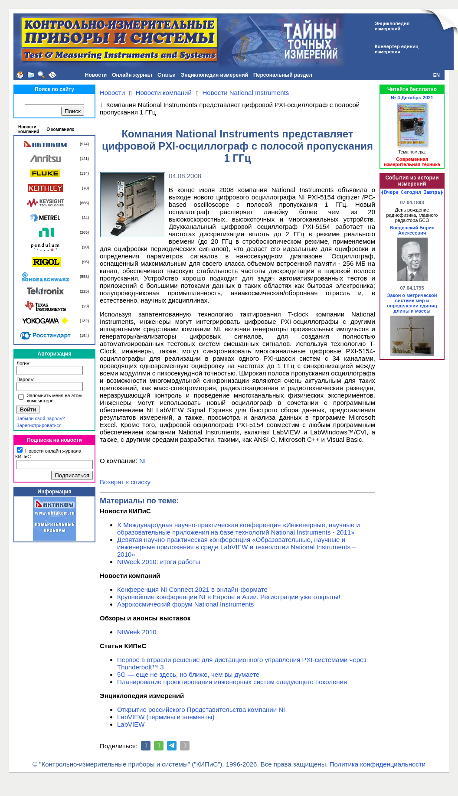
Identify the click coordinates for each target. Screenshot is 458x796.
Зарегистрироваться (39, 425)
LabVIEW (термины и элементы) (165, 717)
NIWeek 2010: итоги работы (158, 561)
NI (142, 460)
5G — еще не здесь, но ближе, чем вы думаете (188, 674)
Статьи (166, 75)
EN (436, 75)
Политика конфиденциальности (377, 764)
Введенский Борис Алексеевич (412, 230)
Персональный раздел (282, 75)
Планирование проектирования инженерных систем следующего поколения (232, 681)
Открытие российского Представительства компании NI (201, 709)
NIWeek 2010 (137, 632)
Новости (96, 75)
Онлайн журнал (132, 75)
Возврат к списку (125, 482)
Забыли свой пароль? (40, 418)
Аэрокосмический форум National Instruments (185, 604)
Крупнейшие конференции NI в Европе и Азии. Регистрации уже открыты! (228, 596)
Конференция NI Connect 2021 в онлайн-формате (192, 589)
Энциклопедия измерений (214, 75)
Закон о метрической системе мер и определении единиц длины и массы (412, 303)
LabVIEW (130, 724)
